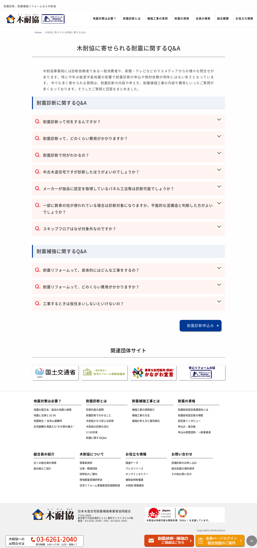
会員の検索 (203, 18)
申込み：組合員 (187, 426)
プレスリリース (134, 468)
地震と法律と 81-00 (45, 415)
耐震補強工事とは (146, 401)
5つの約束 (92, 432)
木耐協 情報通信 (135, 485)
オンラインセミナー (137, 474)
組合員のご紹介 (42, 468)
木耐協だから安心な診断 (100, 421)
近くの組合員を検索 (45, 463)
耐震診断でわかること (98, 415)
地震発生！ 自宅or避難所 (48, 421)
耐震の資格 (181, 18)
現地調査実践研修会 (91, 479)
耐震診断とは (132, 18)
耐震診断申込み (200, 325)
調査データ (132, 463)
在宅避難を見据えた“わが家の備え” (54, 426)
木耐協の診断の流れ (97, 426)
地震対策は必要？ (104, 18)
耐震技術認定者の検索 (190, 415)
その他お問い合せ (182, 474)
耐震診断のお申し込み (184, 463)
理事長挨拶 (86, 463)
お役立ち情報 (244, 18)
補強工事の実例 (157, 18)
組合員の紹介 (44, 454)
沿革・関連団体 (88, 468)
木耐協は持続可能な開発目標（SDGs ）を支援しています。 (179, 514)
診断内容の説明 (95, 409)
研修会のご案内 (88, 474)
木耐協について (92, 454)
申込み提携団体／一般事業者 (194, 432)
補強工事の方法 (141, 415)
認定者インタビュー (189, 421)
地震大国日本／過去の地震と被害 (53, 409)
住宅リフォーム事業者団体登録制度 (100, 485)
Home (38, 32)
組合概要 (223, 18)
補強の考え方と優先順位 (146, 421)
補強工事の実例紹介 (143, 409)
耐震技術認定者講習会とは (193, 409)
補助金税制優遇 (134, 479)
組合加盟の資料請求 (183, 468)
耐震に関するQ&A (96, 438)
